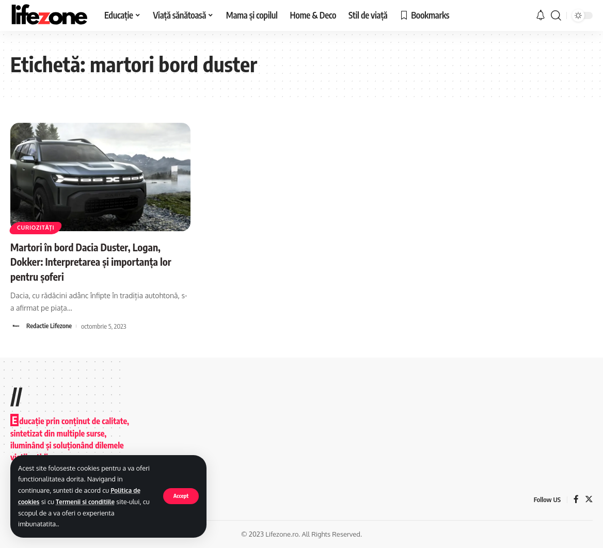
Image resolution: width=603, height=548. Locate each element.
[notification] (540, 15)
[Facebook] (575, 499)
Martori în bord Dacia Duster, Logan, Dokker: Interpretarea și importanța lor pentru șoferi (95, 261)
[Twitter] (588, 499)
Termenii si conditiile (90, 501)
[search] (556, 15)
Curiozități (38, 227)
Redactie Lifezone (50, 326)
